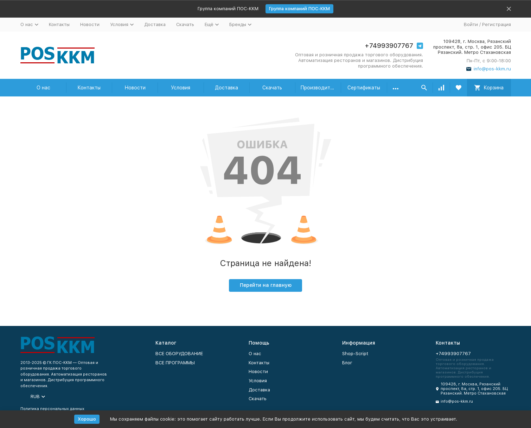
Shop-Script (355, 353)
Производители (319, 87)
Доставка (155, 24)
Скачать (185, 24)
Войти (471, 24)
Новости (90, 24)
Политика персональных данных (52, 409)
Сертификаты (363, 87)
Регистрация (496, 24)
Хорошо (87, 419)
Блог (347, 362)
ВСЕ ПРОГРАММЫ (175, 362)
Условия (180, 87)
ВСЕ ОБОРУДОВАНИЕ (179, 353)
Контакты (59, 24)
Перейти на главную (266, 285)
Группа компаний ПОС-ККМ (299, 8)
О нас (43, 87)
